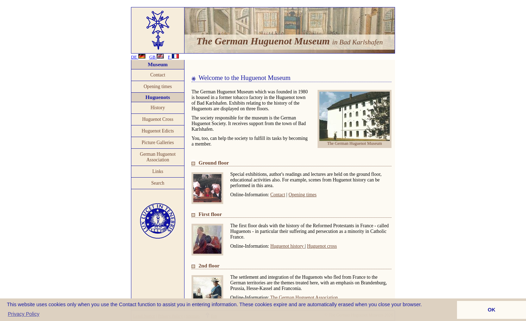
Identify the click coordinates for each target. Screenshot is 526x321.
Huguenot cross (322, 246)
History (157, 107)
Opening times (158, 86)
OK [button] (491, 310)
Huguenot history (287, 246)
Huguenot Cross (158, 119)
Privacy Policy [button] (23, 314)
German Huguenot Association (157, 157)
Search (157, 183)
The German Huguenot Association (304, 297)
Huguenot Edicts (158, 131)
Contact (157, 75)
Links (157, 171)
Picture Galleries (158, 142)
